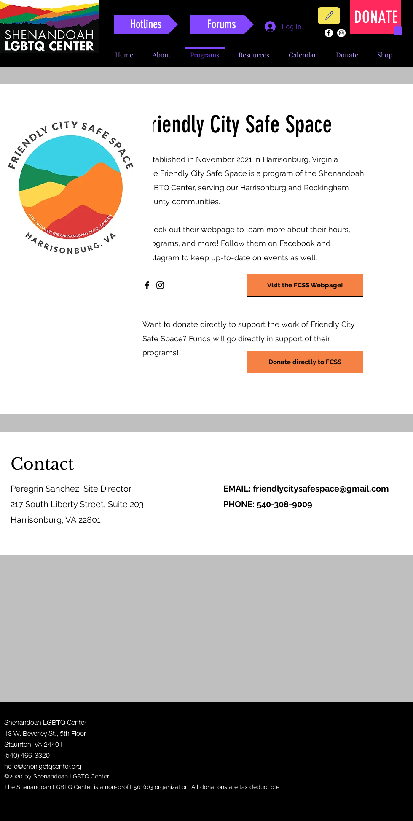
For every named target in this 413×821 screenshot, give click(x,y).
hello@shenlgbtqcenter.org (42, 765)
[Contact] (329, 15)
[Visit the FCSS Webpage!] (305, 285)
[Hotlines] (146, 24)
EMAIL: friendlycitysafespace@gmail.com (306, 488)
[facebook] (328, 33)
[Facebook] (147, 285)
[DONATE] (375, 17)
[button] (398, 29)
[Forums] (222, 24)
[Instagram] (160, 285)
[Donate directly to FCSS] (305, 362)
